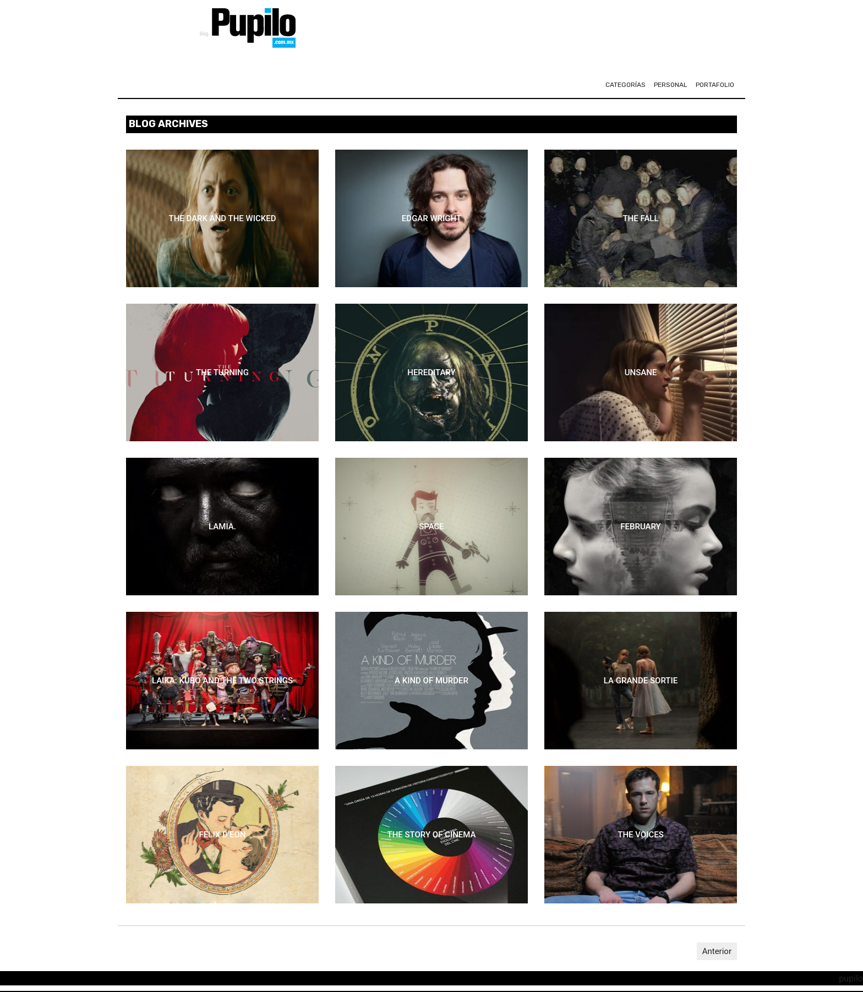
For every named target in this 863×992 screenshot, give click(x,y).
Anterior (716, 951)
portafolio (715, 85)
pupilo (851, 978)
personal (670, 85)
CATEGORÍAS (625, 85)
